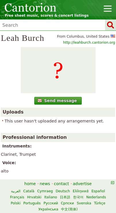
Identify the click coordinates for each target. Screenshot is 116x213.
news (45, 183)
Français (17, 197)
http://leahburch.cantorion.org (89, 43)
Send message (57, 100)
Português (32, 203)
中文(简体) (69, 209)
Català (28, 191)
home (30, 183)
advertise (82, 183)
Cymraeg (45, 191)
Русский (50, 203)
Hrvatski (34, 197)
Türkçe (99, 203)
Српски (67, 203)
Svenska (84, 203)
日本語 (65, 197)
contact (61, 183)
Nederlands (96, 197)
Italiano (50, 197)
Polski (15, 203)
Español (98, 191)
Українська (48, 209)
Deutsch (63, 191)
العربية (15, 191)
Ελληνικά (81, 191)
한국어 (78, 197)
